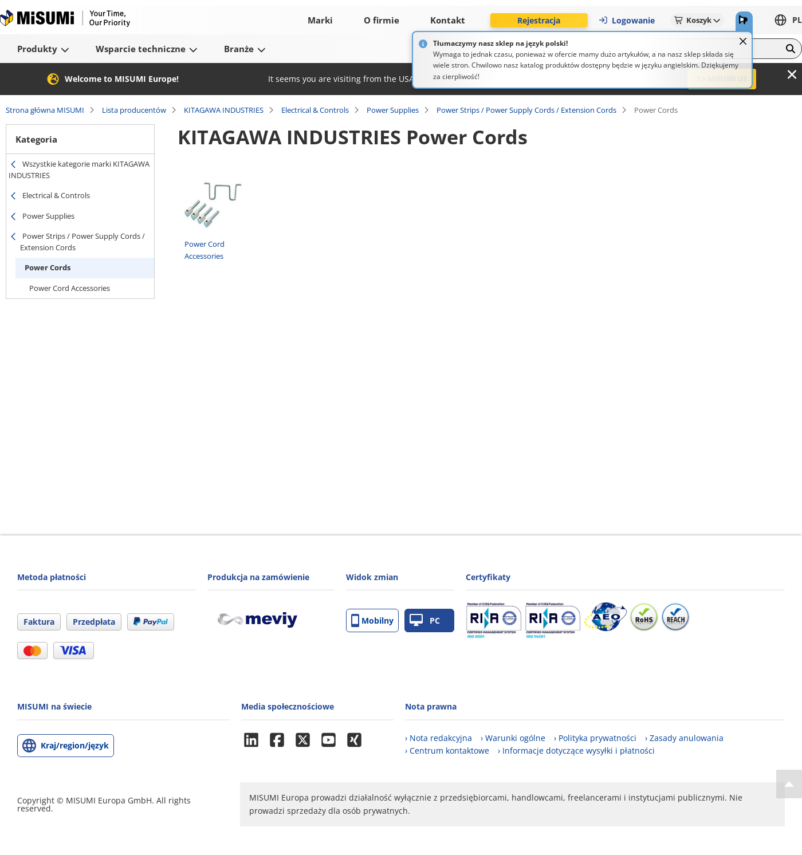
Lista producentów (134, 110)
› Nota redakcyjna (438, 737)
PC (425, 620)
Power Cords (47, 267)
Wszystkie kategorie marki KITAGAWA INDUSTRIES (79, 169)
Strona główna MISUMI (45, 110)
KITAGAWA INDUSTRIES (224, 110)
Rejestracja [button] (538, 20)
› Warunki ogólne (513, 737)
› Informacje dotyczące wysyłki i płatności (576, 750)
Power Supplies (393, 110)
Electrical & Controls (315, 110)
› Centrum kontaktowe (447, 750)
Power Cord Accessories (69, 288)
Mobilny (372, 620)
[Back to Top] (789, 784)
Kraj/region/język (75, 745)
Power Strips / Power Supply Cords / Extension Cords (526, 110)
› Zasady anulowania (684, 737)
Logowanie (626, 20)
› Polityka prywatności (595, 737)
